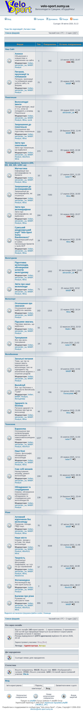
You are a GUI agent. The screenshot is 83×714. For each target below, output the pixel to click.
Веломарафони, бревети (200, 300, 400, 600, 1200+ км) (19, 164)
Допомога (51, 19)
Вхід (8, 19)
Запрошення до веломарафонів (23, 187)
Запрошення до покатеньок (23, 125)
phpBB (32, 701)
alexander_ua (21, 65)
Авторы (42, 646)
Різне (7, 512)
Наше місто (21, 538)
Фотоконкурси (22, 580)
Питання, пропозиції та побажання (22, 74)
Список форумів (12, 33)
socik (30, 120)
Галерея (39, 19)
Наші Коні (20, 451)
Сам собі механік (24, 469)
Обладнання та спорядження (23, 488)
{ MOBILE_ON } (41, 705)
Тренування (21, 338)
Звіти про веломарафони (23, 208)
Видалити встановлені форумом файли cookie (23, 613)
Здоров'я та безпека (21, 404)
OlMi (68, 62)
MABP (30, 65)
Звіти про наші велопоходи (22, 285)
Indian (30, 63)
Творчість (20, 558)
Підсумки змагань (24, 322)
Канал (74, 19)
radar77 (68, 177)
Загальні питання (24, 359)
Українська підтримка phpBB (56, 703)
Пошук (64, 19)
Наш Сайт (10, 49)
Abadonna (19, 576)
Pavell (68, 499)
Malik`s (68, 329)
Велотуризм (11, 258)
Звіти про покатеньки (21, 144)
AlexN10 (26, 157)
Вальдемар (20, 399)
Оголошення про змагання (23, 304)
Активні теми (30, 29)
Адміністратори (31, 646)
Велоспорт (10, 299)
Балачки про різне (24, 596)
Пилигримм (68, 393)
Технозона (10, 424)
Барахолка (20, 429)
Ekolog (68, 547)
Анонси (19, 54)
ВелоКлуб (20, 385)
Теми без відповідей (13, 29)
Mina (24, 120)
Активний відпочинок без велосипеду (23, 519)
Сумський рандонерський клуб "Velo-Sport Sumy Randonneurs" (23, 232)
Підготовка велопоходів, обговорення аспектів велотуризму (22, 267)
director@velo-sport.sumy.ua (41, 709)
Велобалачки (11, 354)
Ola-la (26, 674)
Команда (47, 613)
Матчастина (21, 168)
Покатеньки (10, 97)
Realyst (18, 67)
